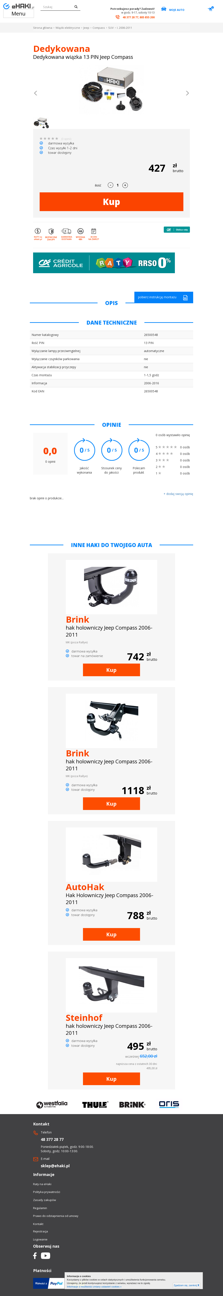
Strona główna (42, 28)
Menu (18, 13)
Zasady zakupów (44, 1200)
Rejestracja (40, 1231)
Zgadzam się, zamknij (186, 1285)
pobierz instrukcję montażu (163, 297)
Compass (99, 28)
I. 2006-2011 (124, 28)
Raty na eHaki (42, 1184)
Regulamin (40, 1208)
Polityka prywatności (46, 1192)
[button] (36, 94)
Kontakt (38, 1224)
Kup (111, 202)
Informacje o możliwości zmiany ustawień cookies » (94, 1286)
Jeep (86, 28)
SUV (111, 28)
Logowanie (40, 1239)
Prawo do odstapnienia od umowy (55, 1216)
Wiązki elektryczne (68, 28)
